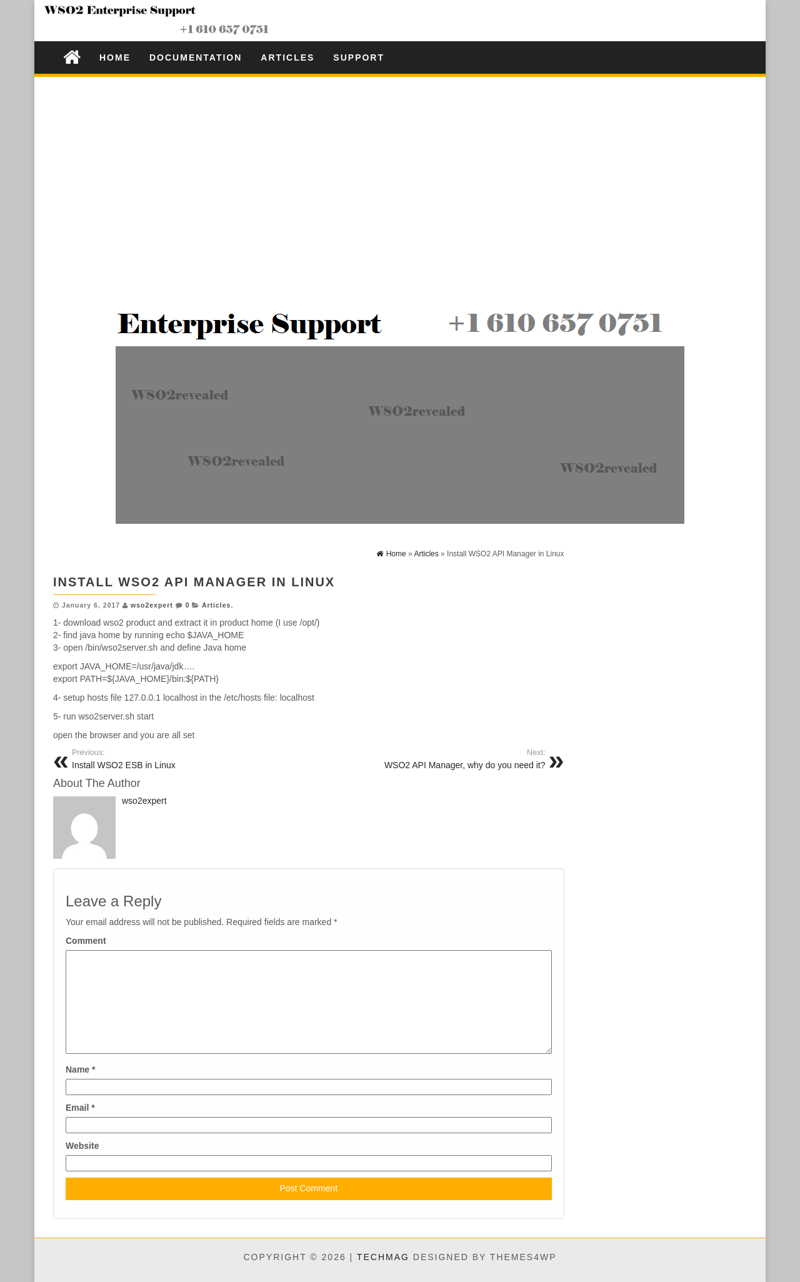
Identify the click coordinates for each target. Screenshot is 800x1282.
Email (80, 1108)
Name (80, 1069)
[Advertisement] (400, 173)
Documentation (195, 58)
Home (115, 58)
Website (82, 1146)
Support (358, 58)
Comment (86, 941)
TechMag (383, 1257)
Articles (287, 58)
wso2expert (152, 605)
